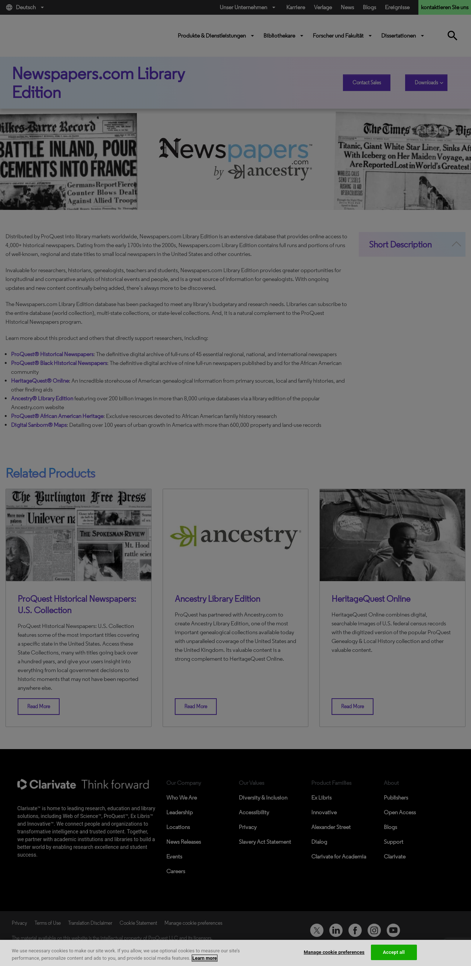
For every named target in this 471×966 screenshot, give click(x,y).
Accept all (394, 952)
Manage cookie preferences (334, 952)
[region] (235, 953)
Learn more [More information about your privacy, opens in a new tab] (204, 958)
